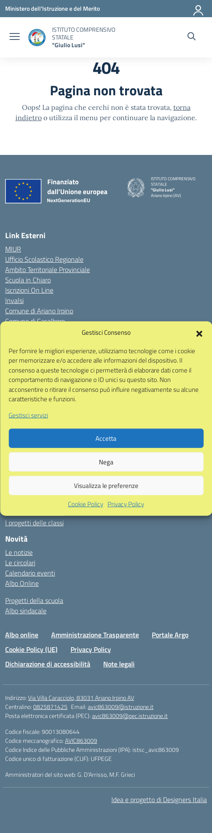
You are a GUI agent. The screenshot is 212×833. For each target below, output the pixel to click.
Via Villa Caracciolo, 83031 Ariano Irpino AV (81, 697)
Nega (106, 477)
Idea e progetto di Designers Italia (159, 799)
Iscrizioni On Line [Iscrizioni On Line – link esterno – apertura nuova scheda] (29, 290)
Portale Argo (170, 635)
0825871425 (50, 706)
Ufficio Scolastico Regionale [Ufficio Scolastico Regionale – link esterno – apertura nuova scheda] (44, 259)
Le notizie (19, 552)
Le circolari (20, 562)
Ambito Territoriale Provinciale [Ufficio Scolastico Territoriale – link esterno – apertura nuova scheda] (47, 269)
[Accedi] (198, 8)
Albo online (21, 635)
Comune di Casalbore (35, 321)
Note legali (119, 664)
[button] (199, 348)
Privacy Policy (126, 519)
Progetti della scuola (34, 600)
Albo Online (22, 583)
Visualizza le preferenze (106, 501)
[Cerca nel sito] (191, 37)
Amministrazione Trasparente (95, 635)
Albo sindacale (25, 611)
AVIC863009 (81, 740)
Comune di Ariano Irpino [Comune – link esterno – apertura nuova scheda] (39, 311)
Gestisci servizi (28, 430)
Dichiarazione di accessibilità (47, 664)
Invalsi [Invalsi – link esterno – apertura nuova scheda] (14, 300)
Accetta (106, 453)
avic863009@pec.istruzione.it (130, 715)
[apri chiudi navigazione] (14, 37)
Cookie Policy (85, 519)
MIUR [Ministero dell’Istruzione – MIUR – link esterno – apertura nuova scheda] (13, 249)
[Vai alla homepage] (37, 37)
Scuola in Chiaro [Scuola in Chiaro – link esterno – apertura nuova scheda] (28, 280)
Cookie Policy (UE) (31, 649)
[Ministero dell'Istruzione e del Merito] (52, 8)
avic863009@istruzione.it (121, 706)
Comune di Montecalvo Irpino (47, 331)
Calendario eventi (30, 573)
